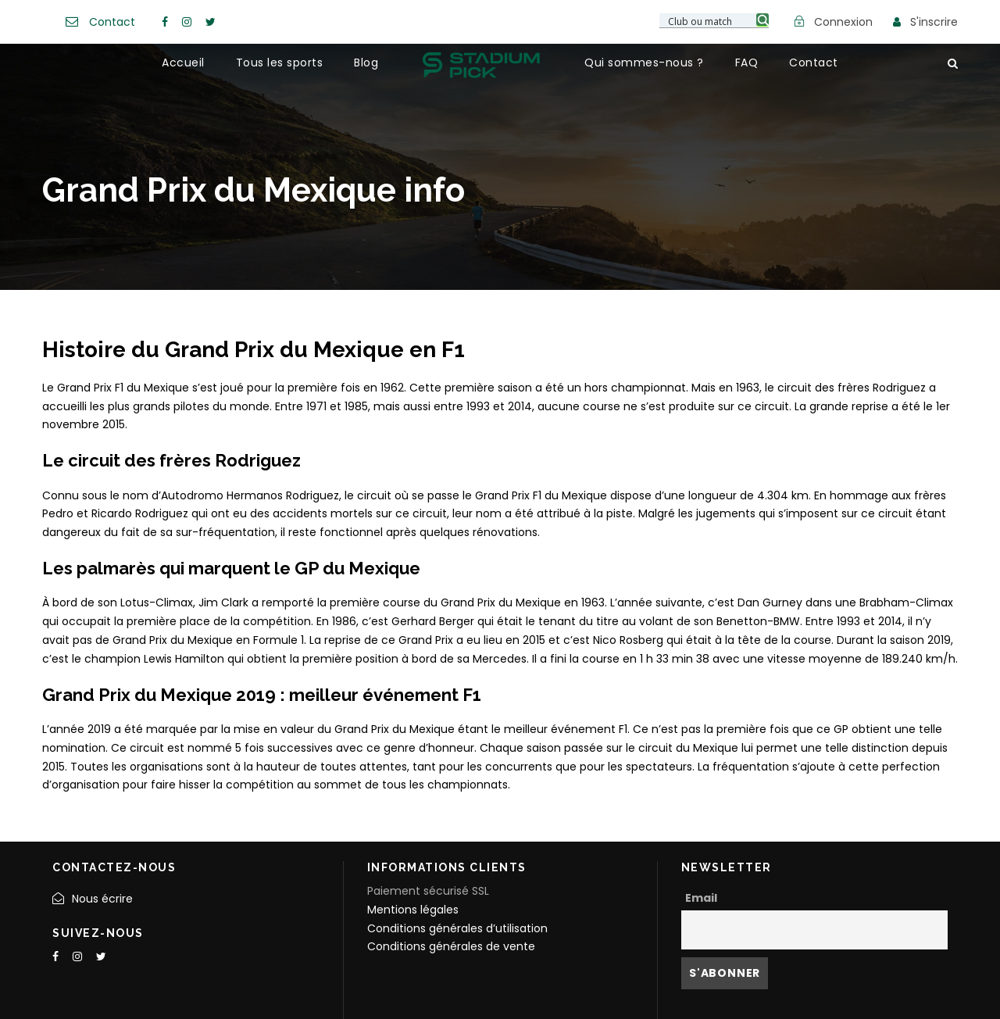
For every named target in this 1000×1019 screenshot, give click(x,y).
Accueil (183, 62)
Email (701, 898)
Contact (112, 22)
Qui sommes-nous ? (644, 62)
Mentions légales (413, 909)
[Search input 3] (715, 20)
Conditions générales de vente (451, 946)
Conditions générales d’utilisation (457, 928)
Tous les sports (279, 62)
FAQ (747, 62)
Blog (366, 62)
